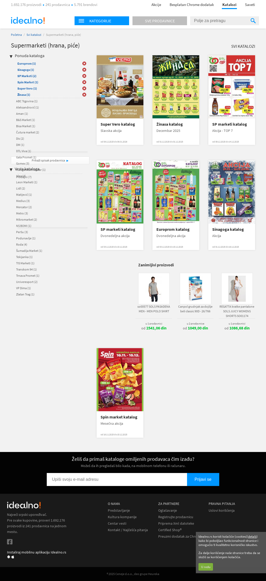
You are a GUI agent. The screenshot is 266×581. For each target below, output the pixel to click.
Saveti (250, 4)
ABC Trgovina (27, 101)
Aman (22, 114)
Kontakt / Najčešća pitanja (128, 530)
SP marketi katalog (229, 124)
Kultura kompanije (122, 517)
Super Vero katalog (118, 124)
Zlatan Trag (25, 294)
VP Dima (23, 288)
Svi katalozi (33, 35)
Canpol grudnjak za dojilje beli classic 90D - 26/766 (195, 309)
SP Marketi (26, 76)
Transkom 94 (26, 269)
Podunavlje (26, 238)
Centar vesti (117, 523)
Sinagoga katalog (228, 229)
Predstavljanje (119, 510)
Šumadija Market (29, 251)
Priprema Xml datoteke (176, 523)
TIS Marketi (25, 263)
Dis (20, 138)
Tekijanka (24, 257)
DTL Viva (23, 151)
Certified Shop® (170, 530)
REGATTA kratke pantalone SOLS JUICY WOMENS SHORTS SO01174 (237, 311)
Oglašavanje (167, 510)
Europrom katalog (173, 229)
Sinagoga (25, 70)
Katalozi (229, 4)
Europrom (26, 63)
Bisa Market (25, 126)
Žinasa (23, 95)
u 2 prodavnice (195, 323)
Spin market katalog (119, 417)
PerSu (22, 232)
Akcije (156, 4)
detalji (252, 536)
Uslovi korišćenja (222, 510)
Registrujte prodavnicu (175, 517)
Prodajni (24, 177)
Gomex (22, 163)
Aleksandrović (27, 107)
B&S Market (25, 120)
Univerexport (27, 282)
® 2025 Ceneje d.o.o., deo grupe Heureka (133, 574)
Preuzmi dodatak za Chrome (180, 536)
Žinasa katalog (169, 124)
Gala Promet (26, 157)
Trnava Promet (27, 276)
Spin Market (27, 82)
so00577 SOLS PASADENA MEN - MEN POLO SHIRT (153, 309)
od (154, 328)
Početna (16, 35)
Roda (21, 244)
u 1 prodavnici (153, 323)
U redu (205, 567)
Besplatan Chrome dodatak (192, 4)
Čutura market (27, 132)
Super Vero (27, 88)
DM (20, 145)
